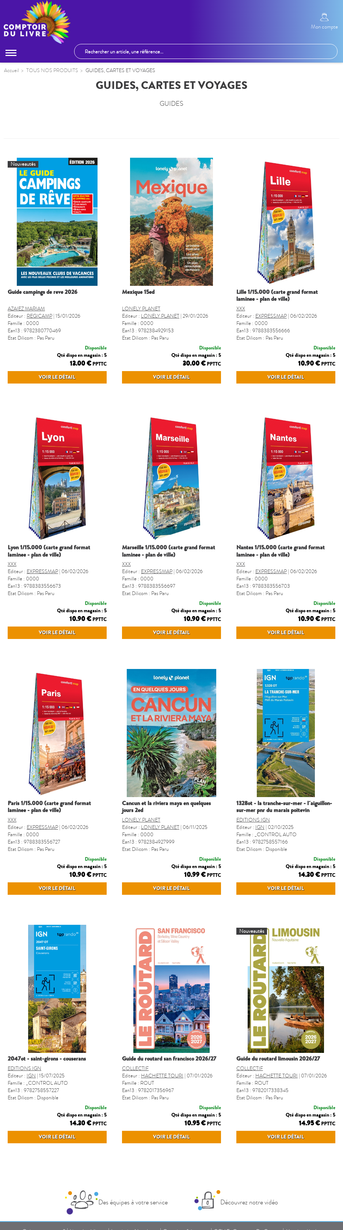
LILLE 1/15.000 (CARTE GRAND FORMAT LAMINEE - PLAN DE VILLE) (277, 296)
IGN (259, 828)
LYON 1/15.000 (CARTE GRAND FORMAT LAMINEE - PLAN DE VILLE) (49, 552)
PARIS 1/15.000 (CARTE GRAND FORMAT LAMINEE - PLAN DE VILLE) (49, 807)
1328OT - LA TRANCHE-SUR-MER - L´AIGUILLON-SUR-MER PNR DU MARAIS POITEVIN (284, 807)
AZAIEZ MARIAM (26, 309)
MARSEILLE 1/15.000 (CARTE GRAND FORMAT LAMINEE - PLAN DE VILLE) (168, 552)
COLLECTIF (135, 1069)
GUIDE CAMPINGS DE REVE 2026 (42, 292)
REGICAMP (39, 316)
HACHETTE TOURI (162, 1076)
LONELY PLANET (141, 309)
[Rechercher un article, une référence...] (206, 52)
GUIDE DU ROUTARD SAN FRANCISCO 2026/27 (169, 1059)
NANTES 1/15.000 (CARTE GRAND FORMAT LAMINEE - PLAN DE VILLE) (280, 552)
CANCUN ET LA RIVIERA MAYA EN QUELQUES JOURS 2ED (166, 807)
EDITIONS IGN (253, 820)
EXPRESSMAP (271, 316)
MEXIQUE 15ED (138, 292)
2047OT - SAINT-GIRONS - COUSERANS (47, 1059)
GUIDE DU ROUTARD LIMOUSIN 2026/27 (278, 1059)
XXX (240, 309)
